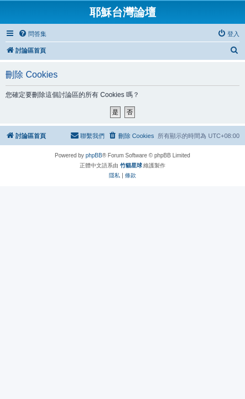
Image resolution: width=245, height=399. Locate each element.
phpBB (94, 155)
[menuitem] (32, 33)
